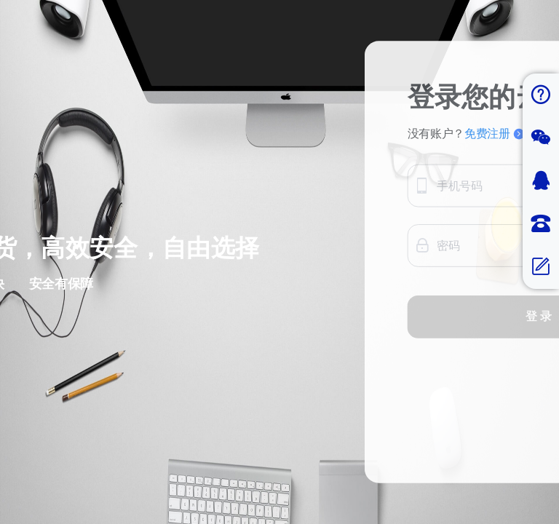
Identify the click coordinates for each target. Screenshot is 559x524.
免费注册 (494, 134)
